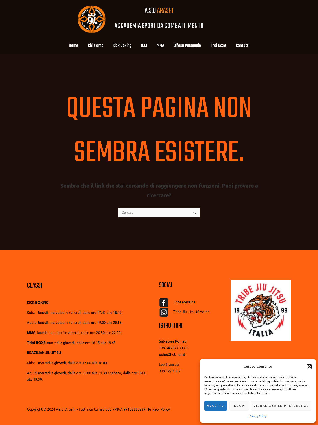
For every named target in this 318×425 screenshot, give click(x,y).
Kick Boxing (120, 46)
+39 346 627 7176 (173, 348)
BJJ (143, 46)
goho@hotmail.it (172, 354)
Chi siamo (92, 46)
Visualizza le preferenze (281, 406)
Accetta (216, 406)
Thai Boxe (222, 46)
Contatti (247, 46)
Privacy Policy (258, 416)
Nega (239, 406)
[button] (309, 366)
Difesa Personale (189, 46)
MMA (161, 46)
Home (68, 46)
